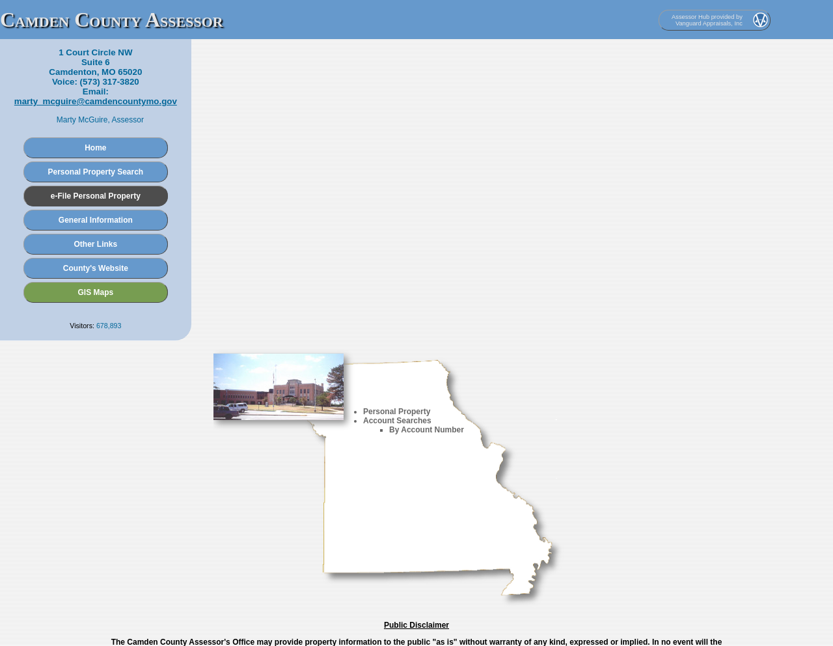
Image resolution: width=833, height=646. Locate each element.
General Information (96, 220)
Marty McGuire (82, 119)
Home (95, 147)
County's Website (95, 268)
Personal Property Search (95, 171)
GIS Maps (96, 292)
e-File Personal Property (96, 196)
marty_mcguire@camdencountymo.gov (95, 101)
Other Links (96, 244)
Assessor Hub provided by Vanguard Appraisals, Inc (707, 20)
